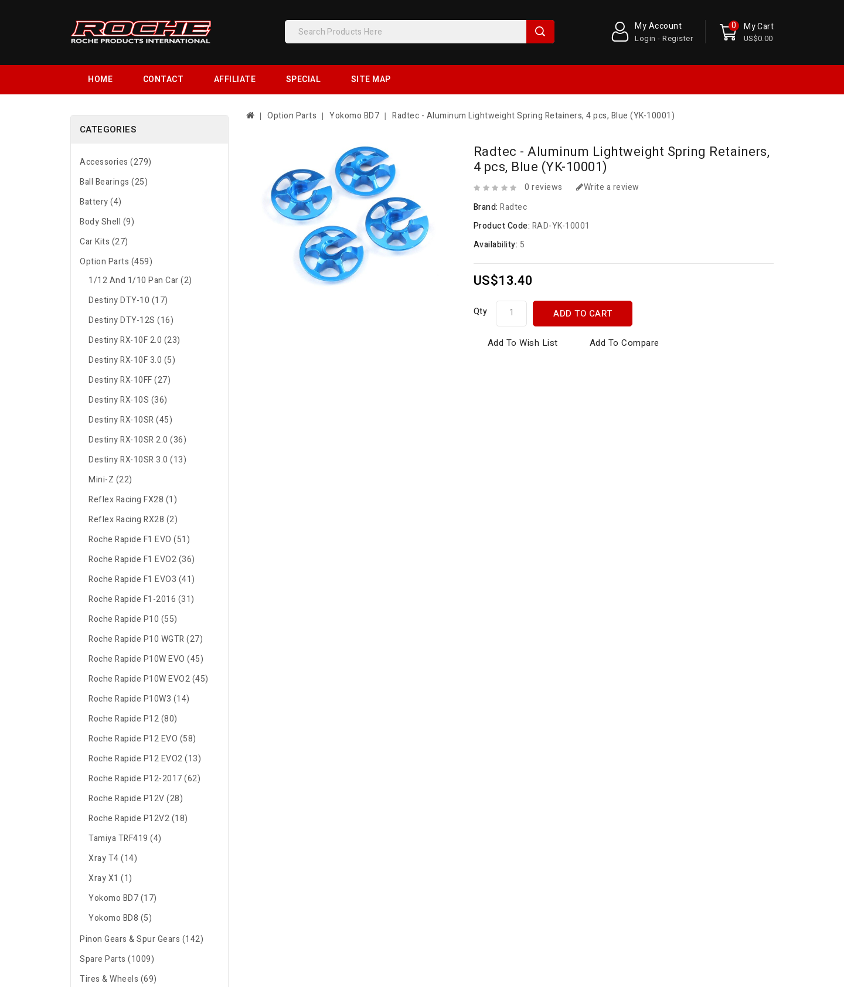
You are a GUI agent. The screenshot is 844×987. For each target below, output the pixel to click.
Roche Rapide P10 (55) (133, 619)
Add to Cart (582, 313)
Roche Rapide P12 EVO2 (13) (145, 759)
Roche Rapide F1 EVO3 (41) (142, 579)
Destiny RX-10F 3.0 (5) (132, 360)
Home (100, 79)
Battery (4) (101, 202)
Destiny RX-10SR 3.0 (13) (137, 460)
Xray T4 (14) (113, 858)
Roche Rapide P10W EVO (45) (146, 659)
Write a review (607, 187)
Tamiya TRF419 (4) (125, 838)
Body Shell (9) (107, 222)
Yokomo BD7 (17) (123, 898)
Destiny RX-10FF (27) (130, 380)
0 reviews (544, 187)
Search (540, 31)
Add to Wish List (523, 342)
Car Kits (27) (104, 242)
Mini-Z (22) (110, 480)
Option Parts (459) (116, 262)
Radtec (513, 207)
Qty (481, 311)
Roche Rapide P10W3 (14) (139, 699)
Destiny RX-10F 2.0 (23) (135, 340)
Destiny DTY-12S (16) (131, 320)
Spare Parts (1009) (117, 959)
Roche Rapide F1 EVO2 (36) (142, 559)
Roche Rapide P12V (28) (136, 798)
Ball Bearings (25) (114, 182)
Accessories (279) (116, 162)
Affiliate (235, 79)
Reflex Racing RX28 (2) (133, 519)
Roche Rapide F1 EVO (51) (139, 539)
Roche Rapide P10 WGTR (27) (146, 639)
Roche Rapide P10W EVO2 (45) (149, 679)
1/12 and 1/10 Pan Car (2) (140, 280)
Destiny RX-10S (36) (128, 400)
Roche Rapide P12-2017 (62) (144, 778)
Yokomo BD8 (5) (120, 918)
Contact (163, 79)
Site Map (371, 79)
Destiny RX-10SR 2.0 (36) (137, 440)
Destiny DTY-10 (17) (128, 300)
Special (303, 79)
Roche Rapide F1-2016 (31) (142, 599)
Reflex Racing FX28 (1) (133, 500)
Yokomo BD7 (354, 116)
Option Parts (291, 116)
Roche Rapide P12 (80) (133, 719)
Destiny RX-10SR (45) (130, 420)
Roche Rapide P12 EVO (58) (142, 739)
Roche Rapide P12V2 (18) (138, 818)
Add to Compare (624, 342)
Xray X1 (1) (110, 878)
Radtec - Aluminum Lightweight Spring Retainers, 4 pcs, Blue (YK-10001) (533, 116)
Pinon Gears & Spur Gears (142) (141, 939)
